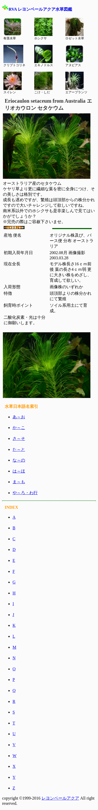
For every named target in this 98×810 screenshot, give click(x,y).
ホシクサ (43, 29)
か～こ (19, 427)
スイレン (12, 83)
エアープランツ (76, 83)
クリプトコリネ (14, 56)
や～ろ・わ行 (25, 492)
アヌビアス (74, 56)
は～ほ (19, 471)
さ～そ (19, 438)
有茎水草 (12, 29)
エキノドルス (43, 56)
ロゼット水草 (74, 29)
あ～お (19, 417)
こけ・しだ (43, 83)
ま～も (19, 482)
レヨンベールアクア (60, 798)
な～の (19, 460)
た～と (19, 449)
